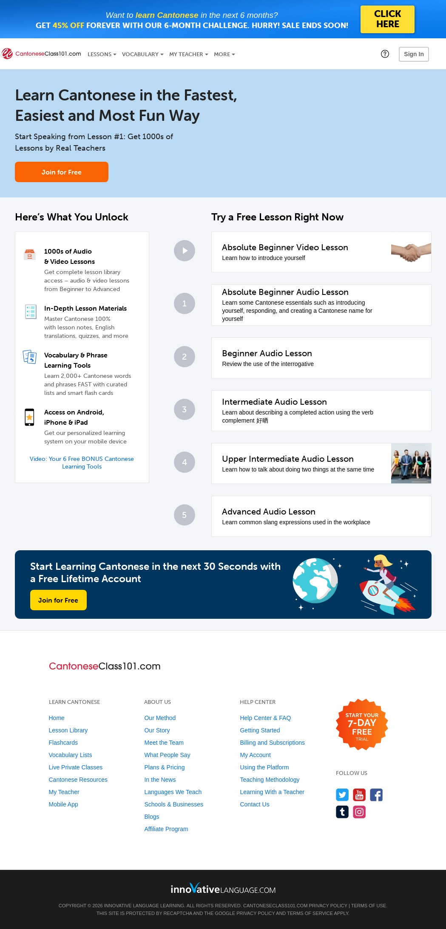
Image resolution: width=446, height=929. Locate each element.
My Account (255, 755)
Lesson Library (68, 730)
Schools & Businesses (173, 804)
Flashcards (63, 742)
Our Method (160, 718)
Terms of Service (310, 913)
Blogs (151, 816)
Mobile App (63, 804)
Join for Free (62, 172)
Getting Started (260, 730)
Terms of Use (368, 905)
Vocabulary (140, 54)
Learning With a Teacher (272, 792)
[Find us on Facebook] (376, 794)
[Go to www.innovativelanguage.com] (223, 887)
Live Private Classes (76, 767)
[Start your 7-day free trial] (362, 725)
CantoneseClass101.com (275, 905)
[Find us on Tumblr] (342, 811)
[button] (385, 53)
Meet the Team (163, 742)
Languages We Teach (173, 792)
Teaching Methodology (269, 779)
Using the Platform (264, 767)
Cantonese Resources (78, 779)
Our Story (157, 730)
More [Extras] (222, 54)
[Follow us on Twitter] (342, 794)
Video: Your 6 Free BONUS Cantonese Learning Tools (82, 462)
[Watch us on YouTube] (359, 794)
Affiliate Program (166, 829)
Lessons (99, 54)
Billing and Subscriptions (272, 742)
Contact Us (254, 804)
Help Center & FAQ (265, 718)
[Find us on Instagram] (359, 811)
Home (57, 718)
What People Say (167, 755)
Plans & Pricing (164, 767)
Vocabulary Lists (70, 755)
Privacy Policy (328, 905)
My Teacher (186, 54)
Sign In (414, 54)
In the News (160, 779)
